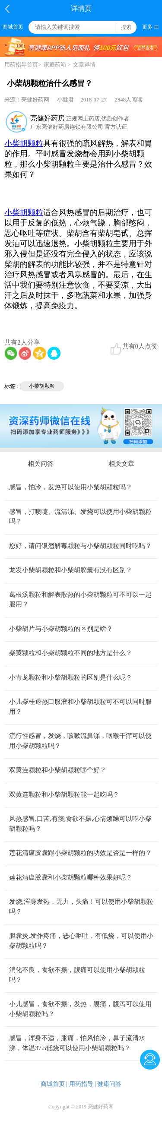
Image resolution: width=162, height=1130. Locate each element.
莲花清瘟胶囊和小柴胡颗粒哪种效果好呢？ (70, 877)
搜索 (126, 27)
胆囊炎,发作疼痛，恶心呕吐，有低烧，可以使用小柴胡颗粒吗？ (81, 940)
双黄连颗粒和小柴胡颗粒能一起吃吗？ (64, 794)
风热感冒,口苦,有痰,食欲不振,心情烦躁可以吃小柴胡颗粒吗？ (80, 823)
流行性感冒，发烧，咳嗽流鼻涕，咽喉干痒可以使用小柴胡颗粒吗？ (80, 740)
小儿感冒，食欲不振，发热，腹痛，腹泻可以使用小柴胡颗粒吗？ (80, 1008)
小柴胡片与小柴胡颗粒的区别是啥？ (61, 628)
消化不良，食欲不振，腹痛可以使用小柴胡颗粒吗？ (77, 974)
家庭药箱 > (57, 64)
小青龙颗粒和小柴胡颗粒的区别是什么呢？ (70, 677)
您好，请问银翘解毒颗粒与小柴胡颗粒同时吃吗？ (80, 545)
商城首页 (13, 27)
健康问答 (109, 1084)
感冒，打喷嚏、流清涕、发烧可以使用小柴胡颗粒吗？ (80, 516)
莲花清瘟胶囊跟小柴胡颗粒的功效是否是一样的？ (80, 852)
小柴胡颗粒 (42, 386)
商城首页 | (54, 1084)
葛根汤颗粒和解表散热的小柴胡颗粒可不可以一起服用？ (80, 599)
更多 (147, 27)
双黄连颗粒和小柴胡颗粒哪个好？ (57, 769)
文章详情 (84, 64)
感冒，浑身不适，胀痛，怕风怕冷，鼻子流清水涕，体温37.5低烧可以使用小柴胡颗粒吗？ (77, 1043)
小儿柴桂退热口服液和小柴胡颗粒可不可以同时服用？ (80, 706)
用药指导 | (82, 1084)
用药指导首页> (22, 64)
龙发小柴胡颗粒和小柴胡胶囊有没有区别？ (70, 570)
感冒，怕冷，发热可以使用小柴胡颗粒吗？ (70, 487)
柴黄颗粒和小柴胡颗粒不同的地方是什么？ (70, 652)
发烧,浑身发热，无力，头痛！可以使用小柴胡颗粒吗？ (81, 906)
